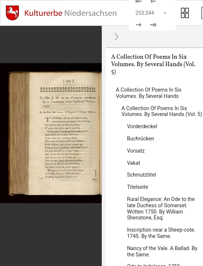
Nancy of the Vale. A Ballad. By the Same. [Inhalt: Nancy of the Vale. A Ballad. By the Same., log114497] (162, 251)
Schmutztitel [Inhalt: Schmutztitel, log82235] (141, 175)
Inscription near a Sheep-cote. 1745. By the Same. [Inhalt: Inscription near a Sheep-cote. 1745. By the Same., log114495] (161, 233)
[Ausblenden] (116, 36)
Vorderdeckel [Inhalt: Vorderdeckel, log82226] (142, 126)
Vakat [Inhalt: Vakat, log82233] (134, 163)
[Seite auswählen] (151, 12)
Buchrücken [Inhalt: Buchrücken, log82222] (140, 138)
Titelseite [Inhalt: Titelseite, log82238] (137, 187)
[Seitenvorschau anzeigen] (185, 13)
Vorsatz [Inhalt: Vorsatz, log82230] (136, 151)
